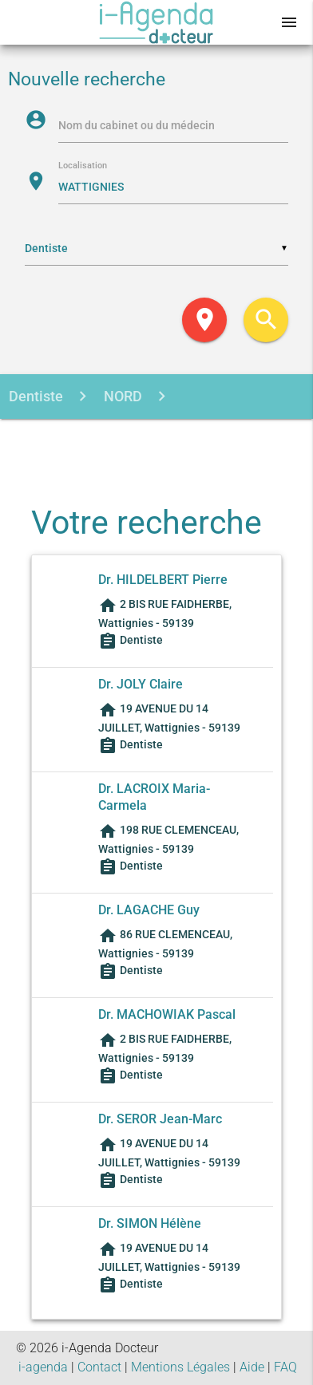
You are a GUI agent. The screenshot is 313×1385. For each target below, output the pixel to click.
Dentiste (36, 396)
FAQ (285, 1367)
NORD (121, 396)
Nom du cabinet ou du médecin (136, 125)
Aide (252, 1367)
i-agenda (43, 1367)
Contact (99, 1367)
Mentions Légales (180, 1367)
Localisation (82, 166)
